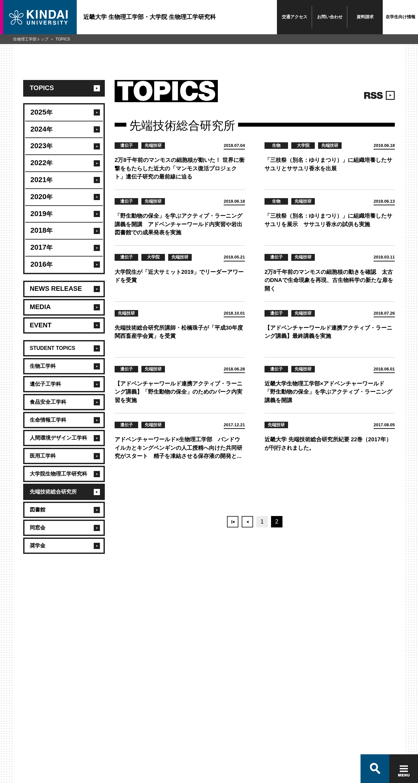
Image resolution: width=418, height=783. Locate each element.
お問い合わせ (330, 16)
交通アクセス (294, 16)
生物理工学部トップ (30, 39)
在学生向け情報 (400, 16)
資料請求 (365, 16)
